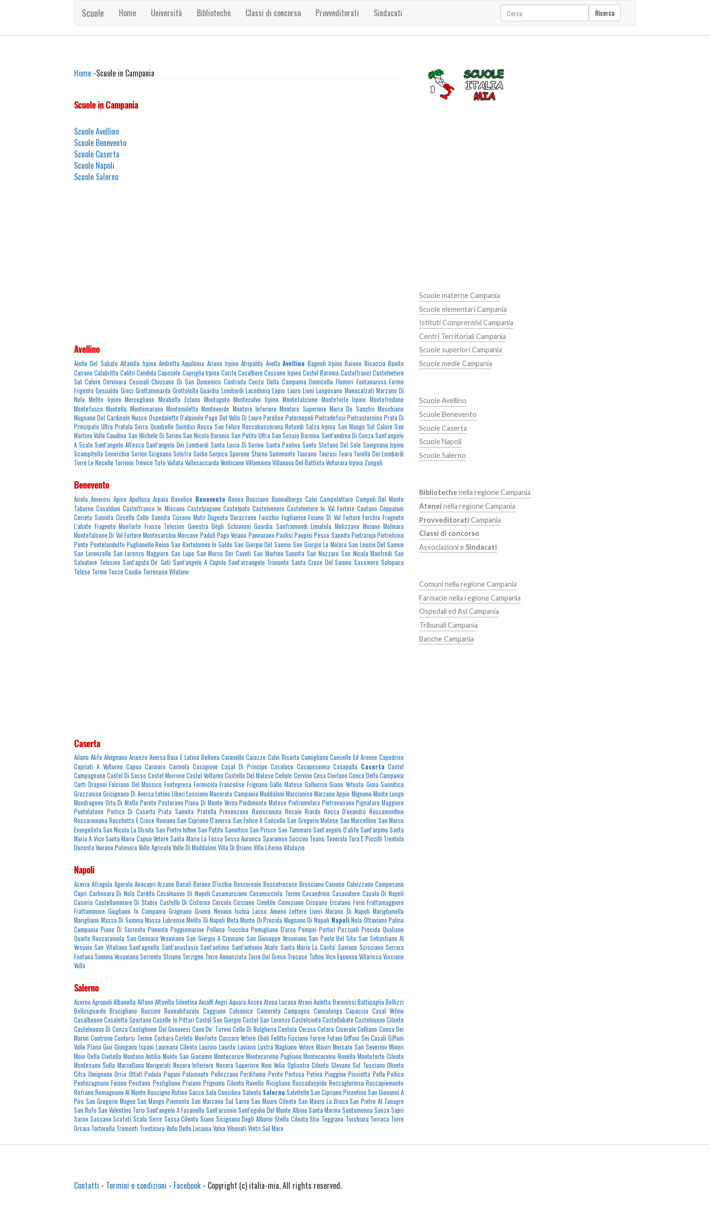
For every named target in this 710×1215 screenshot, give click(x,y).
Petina (314, 1074)
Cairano (83, 373)
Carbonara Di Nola (112, 893)
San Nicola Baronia (206, 435)
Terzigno (193, 956)
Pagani (172, 1074)
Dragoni (97, 784)
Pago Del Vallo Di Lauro (233, 417)
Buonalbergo (287, 499)
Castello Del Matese (249, 775)
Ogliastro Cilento (308, 1065)
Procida (370, 929)
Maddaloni (272, 793)
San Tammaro (295, 830)
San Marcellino (358, 820)
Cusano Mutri (189, 517)
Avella (273, 363)
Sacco (196, 1092)
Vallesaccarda (202, 462)
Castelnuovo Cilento (379, 1020)
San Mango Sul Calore (365, 426)
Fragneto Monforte (118, 526)
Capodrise (391, 757)
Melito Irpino (105, 399)
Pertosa (294, 1074)
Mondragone (89, 802)
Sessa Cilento (181, 1119)
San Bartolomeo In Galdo (201, 544)
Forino (396, 381)
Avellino (87, 348)
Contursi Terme (133, 1038)
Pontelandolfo (107, 544)
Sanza (382, 1110)
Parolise (273, 417)
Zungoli (373, 462)
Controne (102, 1038)
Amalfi (206, 1002)
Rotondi (294, 426)
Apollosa (139, 499)
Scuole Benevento (100, 143)
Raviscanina (267, 811)
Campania (460, 520)
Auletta (322, 1002)
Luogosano (329, 390)
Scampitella (88, 453)
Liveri (316, 911)
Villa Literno (267, 847)
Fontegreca (177, 784)
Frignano (257, 784)
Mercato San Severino (360, 1047)
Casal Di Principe (244, 766)
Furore (317, 1038)
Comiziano (291, 902)
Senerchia (117, 453)
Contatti (86, 1185)
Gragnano (180, 911)
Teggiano (332, 1119)
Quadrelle (162, 426)
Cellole (283, 775)
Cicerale (346, 1029)
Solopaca (392, 562)
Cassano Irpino (282, 373)
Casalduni (108, 508)
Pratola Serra (131, 426)
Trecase (297, 956)
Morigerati (158, 1065)
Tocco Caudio (125, 571)
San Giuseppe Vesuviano (277, 938)
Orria (120, 1074)
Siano (207, 1119)
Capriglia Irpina (200, 373)
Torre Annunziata (226, 956)
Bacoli (183, 884)
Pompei (307, 929)
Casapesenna (313, 766)
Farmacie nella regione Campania (470, 598)
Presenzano (233, 811)
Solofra (182, 453)
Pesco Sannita (332, 535)
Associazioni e (458, 547)
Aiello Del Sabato (96, 363)
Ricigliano (278, 1083)
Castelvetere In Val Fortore (320, 508)
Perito (275, 1074)
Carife (229, 373)
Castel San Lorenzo (266, 1020)
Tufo (160, 462)
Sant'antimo (214, 947)
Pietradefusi (330, 417)
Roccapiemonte (385, 1083)
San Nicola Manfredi (366, 553)
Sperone (239, 453)
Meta (233, 920)
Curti (80, 784)
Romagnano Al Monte (120, 1092)
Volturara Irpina (344, 462)
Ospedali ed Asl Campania (459, 611)
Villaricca (370, 956)
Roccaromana (90, 820)
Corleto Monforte (196, 1038)
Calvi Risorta (283, 757)
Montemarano (146, 409)
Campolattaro (336, 499)
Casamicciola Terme (274, 893)
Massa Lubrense (165, 920)
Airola (81, 499)
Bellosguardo (90, 1011)
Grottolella (185, 390)
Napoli (84, 869)
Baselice (181, 499)
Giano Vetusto (346, 784)
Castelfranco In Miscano (153, 508)
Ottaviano (375, 920)
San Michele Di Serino (154, 435)
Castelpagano (204, 508)
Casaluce (282, 766)
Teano (317, 838)
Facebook (187, 1185)
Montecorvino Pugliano (274, 1056)
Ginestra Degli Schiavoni (219, 526)
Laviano (247, 1047)
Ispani (146, 1047)
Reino (162, 544)
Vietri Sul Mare (266, 1128)
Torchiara (357, 1119)
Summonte (282, 453)
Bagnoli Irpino (325, 363)
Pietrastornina (364, 417)
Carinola (179, 766)
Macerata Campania (234, 793)
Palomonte (195, 1074)
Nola (356, 920)
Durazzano (243, 517)
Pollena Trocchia (227, 929)
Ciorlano (337, 775)
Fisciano (298, 1038)
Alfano (145, 1002)
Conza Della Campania (277, 381)
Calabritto (106, 373)
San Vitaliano (110, 947)
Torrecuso (155, 571)
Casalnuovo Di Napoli (183, 893)
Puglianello (140, 544)
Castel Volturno (204, 775)
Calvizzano (360, 884)
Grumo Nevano (213, 911)
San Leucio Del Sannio (376, 544)
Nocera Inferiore (193, 1065)
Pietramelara (304, 802)
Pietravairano (338, 802)
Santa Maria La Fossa (196, 838)
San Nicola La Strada (128, 830)
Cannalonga (328, 1011)
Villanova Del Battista (298, 462)
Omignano (100, 1074)
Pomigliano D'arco (273, 929)
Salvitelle (297, 1092)
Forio (359, 902)
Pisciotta (359, 1074)
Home (127, 13)
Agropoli (102, 1002)
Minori (396, 1047)
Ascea (255, 1002)
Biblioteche (214, 13)
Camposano (389, 884)
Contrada (235, 381)
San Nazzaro (323, 553)
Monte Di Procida (261, 920)
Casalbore (250, 373)
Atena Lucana (280, 1002)
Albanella (124, 1002)
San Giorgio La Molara (320, 544)
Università (166, 13)
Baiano (353, 363)
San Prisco (262, 830)
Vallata (175, 462)
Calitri (127, 373)
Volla (79, 965)
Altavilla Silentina (176, 1002)
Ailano (81, 757)
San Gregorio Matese (312, 820)
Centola (287, 1029)
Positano (139, 1083)
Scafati (122, 1119)
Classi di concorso (273, 13)
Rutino (179, 1092)
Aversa (157, 757)
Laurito (227, 1047)
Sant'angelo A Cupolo (199, 562)
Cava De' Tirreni (211, 1029)
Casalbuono (88, 1020)
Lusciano (197, 793)
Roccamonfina (386, 811)
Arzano (165, 884)
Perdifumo (253, 1074)
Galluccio (316, 784)
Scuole (93, 12)
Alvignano (115, 757)
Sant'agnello (144, 947)
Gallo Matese (286, 784)
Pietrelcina (390, 535)
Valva (219, 1128)
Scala (140, 1119)
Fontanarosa (371, 381)
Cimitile (266, 902)
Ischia (242, 911)
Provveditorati (337, 13)
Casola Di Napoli (383, 893)
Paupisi (303, 535)
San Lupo (182, 553)
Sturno (259, 453)
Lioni (308, 390)
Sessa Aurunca (242, 838)
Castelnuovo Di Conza (101, 1029)
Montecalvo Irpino (256, 399)
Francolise (232, 784)
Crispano (316, 902)
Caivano (335, 884)
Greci (127, 390)
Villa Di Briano (235, 847)
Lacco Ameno (269, 911)
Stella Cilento (291, 1119)
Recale (293, 811)
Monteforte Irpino (343, 399)
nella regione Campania (475, 492)
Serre (155, 1119)
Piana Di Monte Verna (211, 802)
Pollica (395, 1074)
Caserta (87, 743)
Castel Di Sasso (126, 775)
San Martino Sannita (279, 553)
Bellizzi (395, 1002)
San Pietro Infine (176, 830)
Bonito (396, 363)
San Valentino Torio (121, 1110)
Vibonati (237, 1128)
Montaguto (217, 399)
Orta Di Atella (122, 802)
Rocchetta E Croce (131, 820)
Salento (252, 1092)
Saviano (347, 947)
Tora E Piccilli (365, 838)
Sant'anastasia (180, 947)
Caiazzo (256, 757)
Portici (327, 929)
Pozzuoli (348, 929)
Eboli (263, 1038)
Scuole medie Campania (455, 363)
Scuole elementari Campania (463, 309)
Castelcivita (306, 1020)
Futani (334, 1038)
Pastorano (170, 802)
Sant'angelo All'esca (119, 445)
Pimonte (158, 929)
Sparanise (275, 838)
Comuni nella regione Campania (468, 584)
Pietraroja (364, 535)
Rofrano (84, 1092)
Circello (125, 517)
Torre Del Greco (267, 956)
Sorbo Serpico (210, 453)
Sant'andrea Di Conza (347, 435)
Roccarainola (108, 938)
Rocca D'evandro (345, 811)
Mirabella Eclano (179, 399)
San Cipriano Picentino (338, 1092)
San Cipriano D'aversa (204, 820)
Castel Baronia (321, 373)
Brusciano (311, 884)
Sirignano (160, 453)
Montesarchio (159, 535)
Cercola (222, 902)
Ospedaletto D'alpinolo (176, 417)
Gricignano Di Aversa (128, 793)
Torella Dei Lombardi (379, 453)
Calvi (311, 499)
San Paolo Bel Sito (332, 938)
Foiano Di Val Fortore (334, 517)
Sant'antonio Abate (255, 947)
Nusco (139, 417)
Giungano (125, 1047)
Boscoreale (247, 884)
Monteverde (215, 409)
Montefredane (387, 399)
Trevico (144, 462)
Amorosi (100, 499)
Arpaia (160, 499)
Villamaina (258, 462)
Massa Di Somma (122, 920)
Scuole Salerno (96, 177)
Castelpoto (236, 508)
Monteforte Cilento (380, 1056)
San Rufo (85, 1110)
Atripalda (252, 363)
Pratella (206, 811)
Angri (221, 1002)
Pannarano (261, 535)
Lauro (294, 390)
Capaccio (357, 1011)
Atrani (305, 1002)
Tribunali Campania (448, 625)
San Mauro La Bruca (323, 1101)
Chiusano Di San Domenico (186, 381)
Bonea (236, 499)
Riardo (312, 811)
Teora (345, 453)
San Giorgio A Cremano (215, 938)
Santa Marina (325, 1110)
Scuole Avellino (96, 131)
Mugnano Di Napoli (306, 920)
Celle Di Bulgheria (255, 1029)
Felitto (278, 1038)
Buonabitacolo (181, 1011)
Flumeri (345, 381)
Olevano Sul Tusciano (358, 1065)
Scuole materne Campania (459, 295)
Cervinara (114, 381)
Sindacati (388, 13)
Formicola (205, 784)
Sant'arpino (374, 830)
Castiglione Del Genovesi (159, 1029)
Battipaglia (370, 1002)
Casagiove (205, 766)
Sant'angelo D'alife (336, 830)
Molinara (393, 526)
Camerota (269, 1011)
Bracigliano (123, 1011)
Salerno (86, 987)
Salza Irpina (320, 426)
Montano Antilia (142, 1056)
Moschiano (391, 409)
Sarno (81, 1119)
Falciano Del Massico (135, 784)
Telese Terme (90, 571)
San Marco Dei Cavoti (224, 553)
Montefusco (88, 409)
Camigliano (314, 757)
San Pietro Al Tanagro (377, 1101)
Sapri (397, 1110)
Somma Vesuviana (117, 956)
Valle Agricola (155, 847)
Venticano (232, 462)
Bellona (210, 757)
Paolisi (284, 535)
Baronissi (344, 1002)
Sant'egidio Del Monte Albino (272, 1110)
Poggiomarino (187, 929)
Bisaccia (375, 363)
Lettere (298, 911)
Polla (379, 1074)
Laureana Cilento (176, 1047)
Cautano (367, 508)
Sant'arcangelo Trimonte (258, 562)
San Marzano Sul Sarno (220, 1101)
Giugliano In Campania (137, 911)
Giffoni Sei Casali (365, 1038)
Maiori (323, 1047)
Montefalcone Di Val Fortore (108, 535)
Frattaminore (89, 911)
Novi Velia (273, 1065)
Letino (162, 793)
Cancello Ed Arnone (353, 757)
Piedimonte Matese (262, 802)
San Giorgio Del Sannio (262, 544)
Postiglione (166, 1083)
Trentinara (152, 1128)
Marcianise (299, 793)
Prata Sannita (176, 811)
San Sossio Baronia (296, 435)
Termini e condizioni (136, 1185)
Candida (146, 373)
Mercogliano (139, 399)
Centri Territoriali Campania (462, 336)
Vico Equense (341, 956)
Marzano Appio (332, 793)
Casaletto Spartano (127, 1020)
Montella (116, 409)
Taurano (307, 453)
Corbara (164, 1038)
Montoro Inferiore (255, 409)
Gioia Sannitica (385, 784)
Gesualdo (107, 390)
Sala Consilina (223, 1092)
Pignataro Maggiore (380, 802)
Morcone (188, 535)
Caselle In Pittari (173, 1020)
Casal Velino (388, 1011)
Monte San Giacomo (187, 1056)
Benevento (91, 484)
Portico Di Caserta (131, 811)
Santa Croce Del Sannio (321, 562)
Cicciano (243, 902)
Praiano (191, 1083)
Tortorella (103, 1128)
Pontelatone (89, 811)
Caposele (169, 373)
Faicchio (269, 517)
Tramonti (127, 1128)
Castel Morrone (166, 775)
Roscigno (158, 1092)
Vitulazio (294, 847)
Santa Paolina (283, 445)
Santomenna (357, 1110)
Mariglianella (388, 911)
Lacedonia (258, 390)
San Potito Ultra (250, 435)
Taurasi (328, 453)
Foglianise (294, 517)
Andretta (169, 363)
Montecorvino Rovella (329, 1056)
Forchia (371, 517)
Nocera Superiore (237, 1065)
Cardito (146, 893)
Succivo (298, 838)
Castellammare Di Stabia (126, 902)
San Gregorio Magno (111, 1101)
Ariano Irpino (223, 363)
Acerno (82, 1002)
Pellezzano (224, 1074)
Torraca (379, 1119)
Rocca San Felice (218, 426)
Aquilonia (193, 363)
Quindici (185, 426)
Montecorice (229, 1056)
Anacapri (145, 884)
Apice (120, 499)
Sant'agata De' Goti (147, 562)
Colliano (367, 1029)
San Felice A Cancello (259, 820)
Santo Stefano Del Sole (331, 445)
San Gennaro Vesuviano (156, 938)
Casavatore (346, 893)
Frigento (84, 390)
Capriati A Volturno (98, 766)
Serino (139, 453)
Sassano (100, 1119)
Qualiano (393, 929)
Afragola (102, 884)
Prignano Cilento (223, 1083)
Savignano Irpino (383, 445)
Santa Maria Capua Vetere (137, 838)
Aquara (237, 1002)
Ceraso (307, 1029)
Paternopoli (299, 417)
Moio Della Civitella (97, 1056)
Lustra (265, 1047)
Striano (172, 956)
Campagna (297, 1011)
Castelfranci (356, 373)
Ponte (81, 544)
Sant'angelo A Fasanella (175, 1110)
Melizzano (347, 526)
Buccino (151, 1011)
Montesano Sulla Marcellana (109, 1065)
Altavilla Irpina (138, 363)
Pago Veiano (232, 535)
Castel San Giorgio (218, 1020)
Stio (315, 1119)
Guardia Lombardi (221, 390)
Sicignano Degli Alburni (244, 1119)
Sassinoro (366, 562)
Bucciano (257, 499)
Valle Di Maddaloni (194, 847)
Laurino (208, 1047)
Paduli (207, 535)
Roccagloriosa (346, 1083)
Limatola (321, 526)
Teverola (336, 838)
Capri (80, 893)
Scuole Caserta (96, 154)
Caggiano (214, 1011)
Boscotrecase (280, 884)
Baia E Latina (183, 757)
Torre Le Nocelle (93, 462)
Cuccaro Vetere (237, 1038)
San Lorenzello (92, 553)
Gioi (107, 1047)
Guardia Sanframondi (281, 526)
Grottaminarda (153, 390)
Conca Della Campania (376, 775)
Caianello (232, 757)
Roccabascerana (262, 426)
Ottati (135, 1074)
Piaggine (335, 1074)
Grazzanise (88, 793)
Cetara (326, 1029)
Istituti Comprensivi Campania (466, 322)
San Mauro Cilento (273, 1101)
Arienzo (138, 757)
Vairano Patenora (116, 847)
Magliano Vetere (294, 1047)
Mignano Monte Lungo (378, 793)
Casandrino (316, 893)
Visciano (393, 956)
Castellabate (338, 1020)
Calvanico (241, 1011)
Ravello (255, 1083)
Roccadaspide (309, 1083)
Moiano (371, 526)
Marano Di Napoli (347, 911)
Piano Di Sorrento (123, 929)
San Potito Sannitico (223, 830)
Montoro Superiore (303, 409)
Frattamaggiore (385, 902)
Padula (152, 1074)
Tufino (316, 956)
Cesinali (139, 381)
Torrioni (124, 462)
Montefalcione (300, 399)
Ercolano (340, 902)
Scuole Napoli (94, 165)
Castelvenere (268, 508)
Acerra (82, 884)
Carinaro (155, 766)
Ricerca (604, 12)
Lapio (278, 390)
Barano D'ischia (212, 884)
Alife (96, 757)
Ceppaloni (392, 508)
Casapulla (345, 766)
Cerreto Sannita (93, 517)
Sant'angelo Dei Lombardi (177, 445)
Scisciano (371, 947)
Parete (148, 802)
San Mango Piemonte (163, 1101)
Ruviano (166, 820)
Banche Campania (446, 639)
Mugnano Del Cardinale (102, 417)
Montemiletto (182, 409)
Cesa (320, 775)
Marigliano (86, 920)
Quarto (82, 938)
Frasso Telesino (164, 526)
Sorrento (150, 956)
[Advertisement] (239, 262)
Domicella (321, 381)
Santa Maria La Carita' (308, 947)
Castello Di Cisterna (185, 902)
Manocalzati (359, 390)
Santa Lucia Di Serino (237, 445)
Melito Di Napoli (205, 920)
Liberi (178, 793)
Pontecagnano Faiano (100, 1083)
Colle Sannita (153, 517)
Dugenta (218, 517)
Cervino (303, 775)
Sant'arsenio (221, 1110)
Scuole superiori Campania (460, 349)
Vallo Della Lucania (189, 1128)
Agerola (123, 884)
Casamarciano (229, 893)
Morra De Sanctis (352, 409)
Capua (134, 766)
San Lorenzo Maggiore (141, 553)
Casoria (83, 902)
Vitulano (179, 571)
